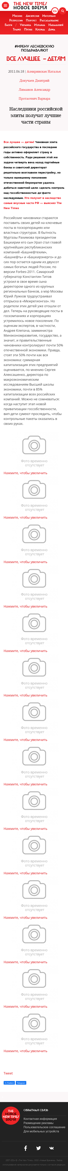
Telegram (21, 1083)
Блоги (8, 25)
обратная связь (36, 1110)
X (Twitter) (9, 1083)
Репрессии (16, 20)
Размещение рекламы (38, 1123)
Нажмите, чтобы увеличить (25, 473)
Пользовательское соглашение (44, 1127)
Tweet (8, 1073)
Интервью (49, 16)
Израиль (39, 25)
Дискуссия (32, 16)
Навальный (55, 25)
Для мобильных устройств (41, 1131)
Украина (25, 25)
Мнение (17, 16)
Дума (51, 29)
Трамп (17, 29)
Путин (28, 29)
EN (55, 11)
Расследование (49, 20)
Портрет (31, 20)
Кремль (40, 29)
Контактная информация (40, 1118)
